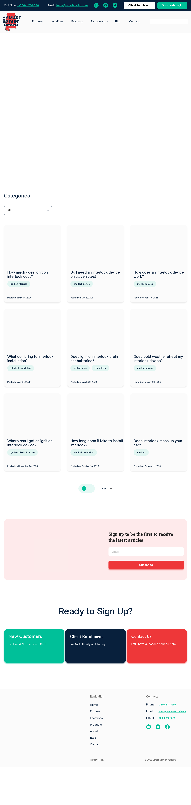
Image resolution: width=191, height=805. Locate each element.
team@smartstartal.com (72, 5)
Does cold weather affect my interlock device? (158, 360)
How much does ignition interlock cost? (27, 275)
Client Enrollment (136, 5)
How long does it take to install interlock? (96, 444)
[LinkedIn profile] (94, 5)
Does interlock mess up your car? (158, 444)
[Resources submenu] (106, 22)
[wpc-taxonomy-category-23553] (28, 211)
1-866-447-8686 (28, 5)
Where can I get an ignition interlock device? (30, 444)
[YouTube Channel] (103, 5)
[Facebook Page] (113, 5)
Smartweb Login (171, 5)
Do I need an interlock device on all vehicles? (95, 275)
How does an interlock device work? (159, 275)
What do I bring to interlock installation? (30, 360)
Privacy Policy (97, 762)
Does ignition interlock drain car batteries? (94, 360)
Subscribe (146, 567)
